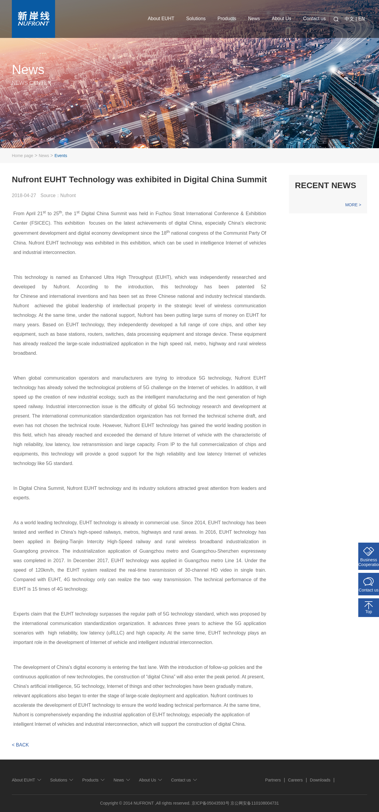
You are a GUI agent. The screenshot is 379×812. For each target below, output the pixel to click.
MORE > (353, 204)
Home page (22, 155)
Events (60, 155)
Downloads (320, 780)
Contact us (314, 18)
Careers (295, 780)
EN (361, 18)
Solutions (196, 18)
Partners (273, 780)
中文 (349, 18)
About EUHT (161, 18)
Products (227, 18)
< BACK (20, 744)
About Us (281, 18)
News (254, 18)
